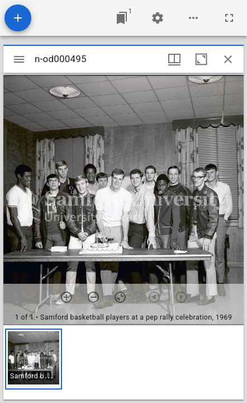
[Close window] (228, 59)
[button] (33, 359)
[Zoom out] (93, 297)
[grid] (123, 363)
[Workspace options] (193, 17)
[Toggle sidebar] (19, 59)
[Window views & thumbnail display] (174, 59)
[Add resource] (17, 17)
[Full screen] (229, 17)
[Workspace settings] (157, 17)
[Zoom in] (66, 297)
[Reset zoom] (120, 297)
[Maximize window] (201, 59)
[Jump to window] (121, 17)
